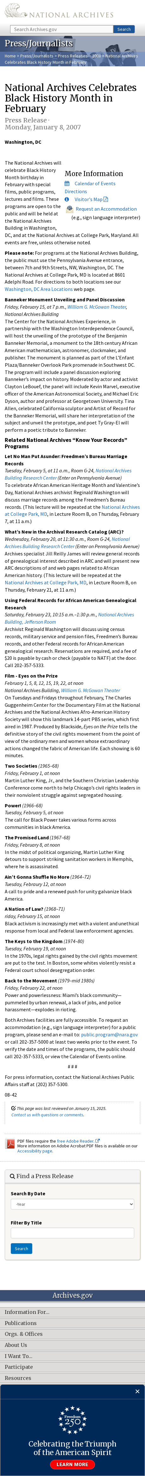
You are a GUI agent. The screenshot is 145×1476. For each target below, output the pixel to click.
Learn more (72, 1464)
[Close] (138, 1392)
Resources (18, 1378)
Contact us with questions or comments (47, 1115)
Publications (21, 1323)
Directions (76, 191)
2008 (96, 56)
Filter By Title (26, 1222)
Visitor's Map (89, 199)
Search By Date (28, 1193)
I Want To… (18, 1356)
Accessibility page (34, 1151)
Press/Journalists (37, 56)
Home (10, 56)
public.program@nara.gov (109, 1034)
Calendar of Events (95, 183)
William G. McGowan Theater (96, 307)
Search (124, 29)
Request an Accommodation (106, 209)
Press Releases (73, 56)
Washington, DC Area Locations (39, 289)
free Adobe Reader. (78, 1141)
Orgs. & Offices (24, 1334)
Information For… (27, 1312)
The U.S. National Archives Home (59, 12)
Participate (19, 1367)
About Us (16, 1345)
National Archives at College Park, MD (45, 582)
